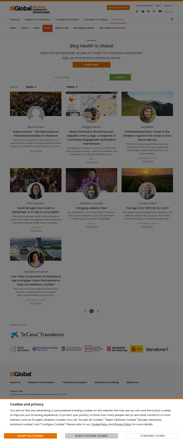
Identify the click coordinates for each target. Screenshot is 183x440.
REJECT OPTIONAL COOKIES (91, 436)
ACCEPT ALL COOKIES (30, 436)
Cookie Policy (99, 424)
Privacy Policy (122, 424)
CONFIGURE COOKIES (152, 436)
